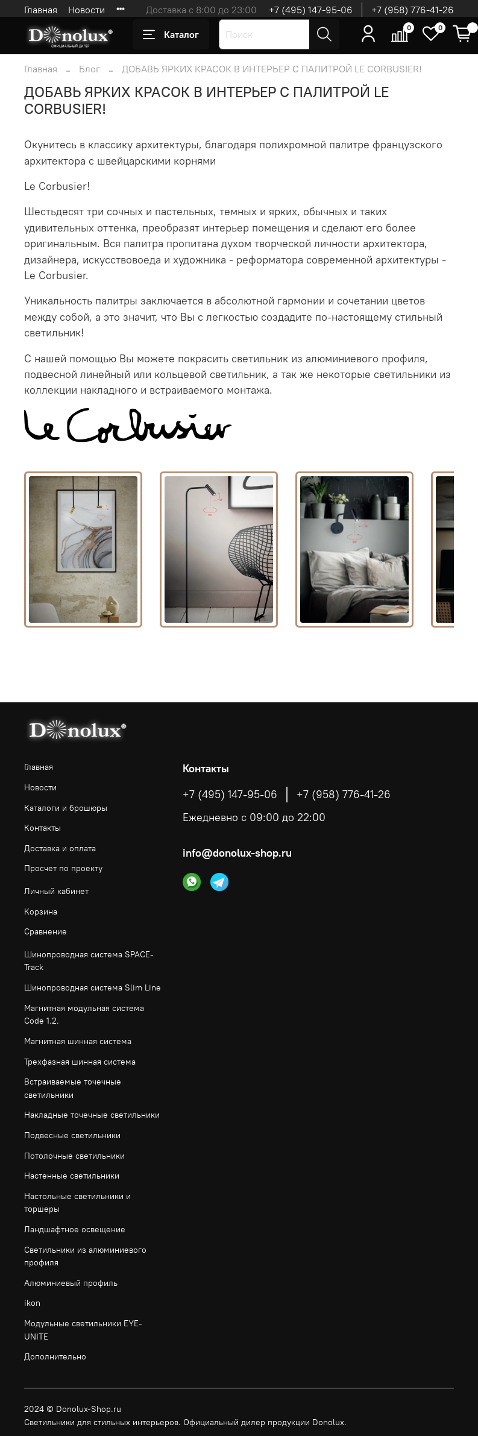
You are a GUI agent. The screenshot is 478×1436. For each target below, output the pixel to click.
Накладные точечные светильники (92, 1114)
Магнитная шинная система (77, 1041)
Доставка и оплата (60, 848)
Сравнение (45, 931)
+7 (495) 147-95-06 (311, 10)
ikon (32, 1302)
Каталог (171, 34)
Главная (40, 10)
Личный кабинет (56, 891)
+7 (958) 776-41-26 (412, 10)
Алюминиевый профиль (71, 1282)
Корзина (40, 911)
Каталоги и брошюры (65, 807)
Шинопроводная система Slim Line (92, 987)
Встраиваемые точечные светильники (72, 1088)
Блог (89, 69)
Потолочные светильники (74, 1155)
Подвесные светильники (72, 1135)
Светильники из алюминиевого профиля (85, 1256)
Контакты (42, 827)
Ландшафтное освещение (74, 1229)
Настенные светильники (71, 1175)
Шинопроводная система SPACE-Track (89, 961)
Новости (86, 10)
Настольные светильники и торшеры (77, 1203)
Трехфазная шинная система (80, 1061)
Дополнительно (55, 1356)
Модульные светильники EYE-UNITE (83, 1330)
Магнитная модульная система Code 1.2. (84, 1015)
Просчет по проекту (63, 868)
